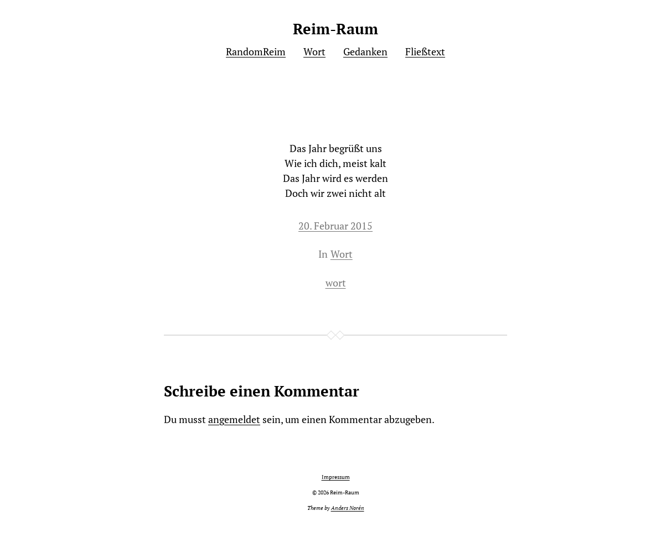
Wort (342, 253)
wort (336, 282)
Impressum (336, 477)
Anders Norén (347, 508)
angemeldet (234, 419)
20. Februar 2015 (335, 225)
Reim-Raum (335, 29)
